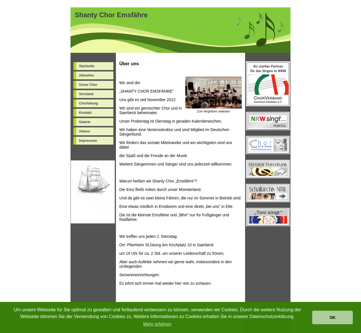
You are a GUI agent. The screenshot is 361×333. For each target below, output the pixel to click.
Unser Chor (88, 85)
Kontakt (85, 113)
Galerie (85, 122)
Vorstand (86, 94)
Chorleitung (88, 103)
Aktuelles (86, 75)
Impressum (88, 141)
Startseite (86, 66)
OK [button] (332, 317)
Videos (84, 131)
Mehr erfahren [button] (157, 324)
